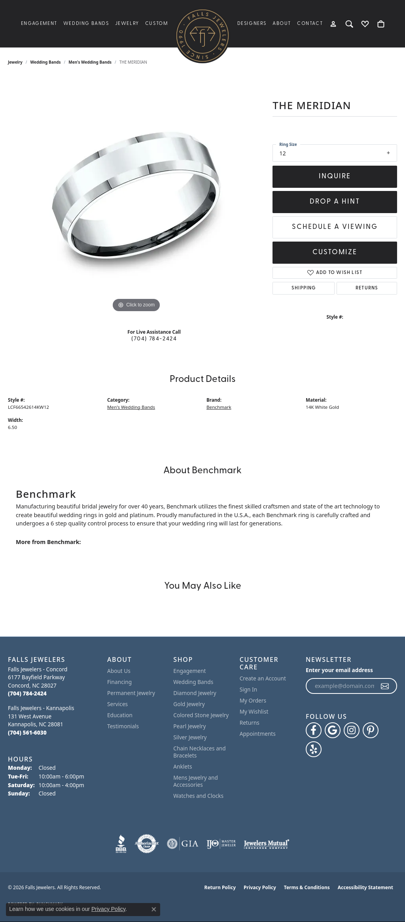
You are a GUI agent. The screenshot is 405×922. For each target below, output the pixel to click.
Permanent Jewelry (131, 693)
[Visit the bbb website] (121, 844)
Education (119, 715)
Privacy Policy (260, 887)
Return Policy (220, 887)
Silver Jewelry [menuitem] (189, 737)
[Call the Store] (27, 693)
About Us (119, 670)
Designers (252, 23)
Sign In (248, 689)
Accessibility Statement (365, 887)
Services (117, 704)
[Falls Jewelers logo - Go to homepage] (202, 35)
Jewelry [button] (127, 23)
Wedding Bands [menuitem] (193, 682)
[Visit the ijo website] (221, 844)
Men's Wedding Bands (90, 62)
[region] (136, 195)
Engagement (39, 23)
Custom (156, 23)
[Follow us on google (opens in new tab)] (333, 730)
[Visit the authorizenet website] (146, 844)
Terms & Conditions (307, 887)
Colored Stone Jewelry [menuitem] (201, 715)
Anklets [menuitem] (182, 766)
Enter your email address (339, 670)
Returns (367, 288)
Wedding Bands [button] (86, 23)
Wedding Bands (45, 62)
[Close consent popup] (153, 909)
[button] (334, 23)
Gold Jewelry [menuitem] (189, 704)
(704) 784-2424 (154, 339)
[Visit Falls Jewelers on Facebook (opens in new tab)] (314, 730)
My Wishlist (254, 711)
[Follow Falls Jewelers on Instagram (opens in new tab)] (352, 730)
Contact (310, 23)
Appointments (258, 733)
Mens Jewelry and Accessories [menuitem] (195, 781)
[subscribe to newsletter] (385, 686)
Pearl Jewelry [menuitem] (189, 726)
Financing (119, 682)
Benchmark (218, 407)
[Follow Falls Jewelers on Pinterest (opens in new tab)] (371, 730)
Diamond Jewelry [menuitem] (194, 693)
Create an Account (263, 678)
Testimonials (123, 726)
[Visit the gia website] (183, 844)
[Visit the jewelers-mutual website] (266, 844)
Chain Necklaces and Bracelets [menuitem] (199, 751)
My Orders (253, 700)
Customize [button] (334, 252)
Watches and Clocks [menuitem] (198, 795)
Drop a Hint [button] (335, 201)
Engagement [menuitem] (189, 670)
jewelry (15, 62)
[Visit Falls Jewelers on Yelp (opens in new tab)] (314, 749)
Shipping (303, 288)
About (282, 23)
